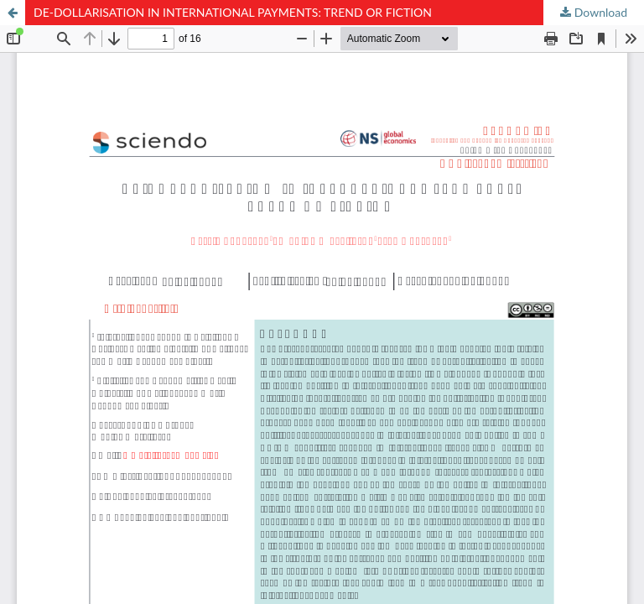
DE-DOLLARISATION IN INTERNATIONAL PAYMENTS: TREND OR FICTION (233, 12)
